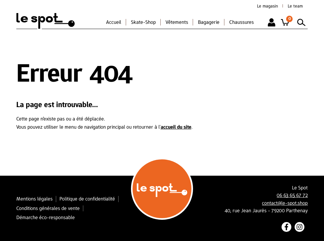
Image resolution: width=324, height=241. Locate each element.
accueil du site (176, 126)
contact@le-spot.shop (285, 203)
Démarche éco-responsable (45, 217)
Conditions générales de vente (48, 208)
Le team (295, 6)
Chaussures (241, 22)
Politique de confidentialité (87, 198)
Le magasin (267, 6)
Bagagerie (208, 22)
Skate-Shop (143, 22)
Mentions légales (34, 198)
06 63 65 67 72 (292, 195)
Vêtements (177, 22)
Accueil (113, 22)
